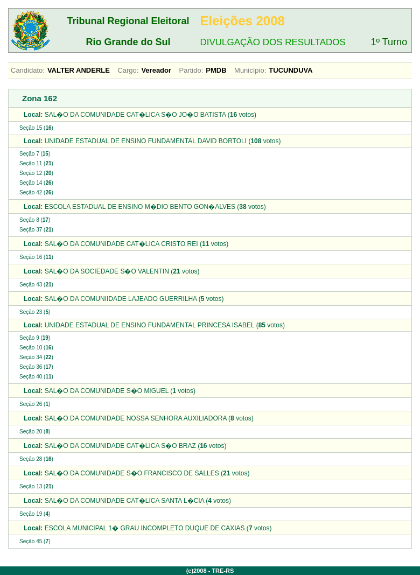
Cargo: (127, 70)
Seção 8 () (34, 220)
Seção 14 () (36, 183)
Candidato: (28, 70)
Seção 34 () (36, 357)
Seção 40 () (36, 377)
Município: (250, 70)
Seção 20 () (34, 431)
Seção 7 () (34, 154)
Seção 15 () (36, 128)
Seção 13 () (36, 486)
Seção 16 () (36, 257)
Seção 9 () (34, 338)
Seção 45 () (34, 541)
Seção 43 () (36, 285)
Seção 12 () (36, 173)
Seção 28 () (36, 459)
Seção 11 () (36, 163)
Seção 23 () (34, 312)
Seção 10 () (36, 347)
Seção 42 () (36, 192)
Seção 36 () (36, 367)
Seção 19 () (34, 514)
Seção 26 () (34, 404)
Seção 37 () (36, 230)
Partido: (191, 70)
